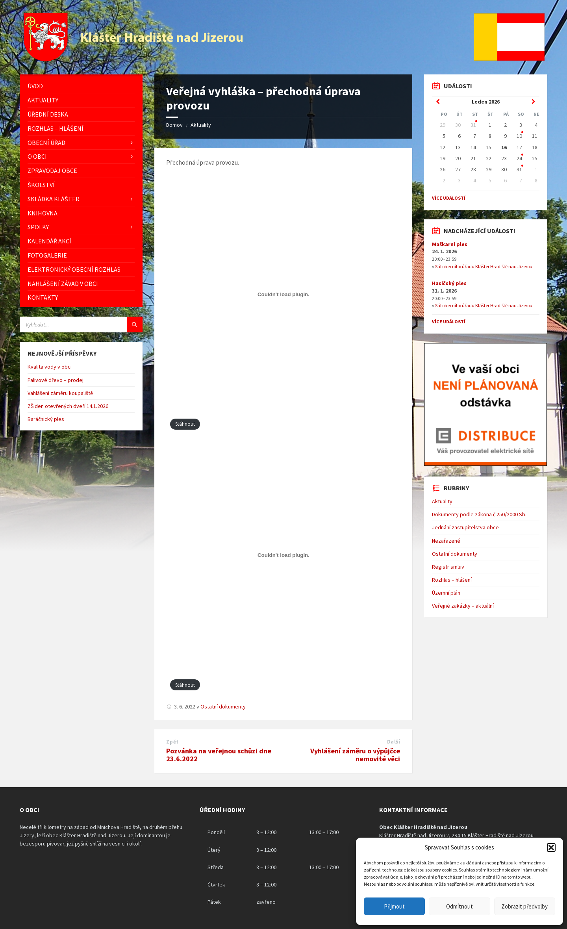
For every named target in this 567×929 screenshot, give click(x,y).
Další (393, 741)
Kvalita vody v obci (50, 366)
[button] (551, 847)
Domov (174, 124)
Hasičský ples (449, 283)
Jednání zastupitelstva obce (465, 527)
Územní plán (446, 592)
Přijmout (394, 906)
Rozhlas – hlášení (452, 579)
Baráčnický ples (46, 419)
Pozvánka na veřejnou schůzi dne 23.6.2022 (218, 755)
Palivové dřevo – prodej (55, 380)
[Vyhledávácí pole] (81, 324)
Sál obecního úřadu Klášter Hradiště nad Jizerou (483, 266)
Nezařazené (446, 540)
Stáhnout (185, 424)
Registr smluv (448, 566)
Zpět (172, 741)
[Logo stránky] (134, 59)
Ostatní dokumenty (223, 706)
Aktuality (201, 124)
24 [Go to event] (519, 158)
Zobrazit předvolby (524, 906)
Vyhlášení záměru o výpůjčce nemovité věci (355, 755)
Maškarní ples (449, 244)
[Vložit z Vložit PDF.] (283, 294)
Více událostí (448, 198)
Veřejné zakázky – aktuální (463, 605)
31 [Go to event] (473, 124)
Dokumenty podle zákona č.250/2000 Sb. (479, 514)
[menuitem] (81, 86)
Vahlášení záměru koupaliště (60, 393)
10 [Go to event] (519, 135)
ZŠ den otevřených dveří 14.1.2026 (68, 406)
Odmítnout (459, 906)
